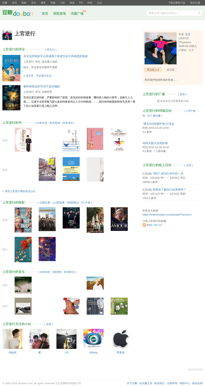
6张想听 (57, 271)
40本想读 (54, 122)
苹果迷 (121, 352)
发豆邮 (171, 69)
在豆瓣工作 (145, 383)
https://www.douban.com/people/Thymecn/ (167, 214)
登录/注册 (195, 2)
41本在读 (41, 122)
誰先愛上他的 (49, 61)
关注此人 (152, 69)
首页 (45, 13)
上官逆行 (28, 61)
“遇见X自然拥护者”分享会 (158, 123)
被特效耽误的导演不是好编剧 (41, 86)
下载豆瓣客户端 (176, 2)
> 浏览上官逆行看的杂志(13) (18, 191)
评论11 (51, 49)
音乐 (33, 2)
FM (81, 2)
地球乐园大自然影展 (155, 143)
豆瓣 (4, 2)
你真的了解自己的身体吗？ (169, 189)
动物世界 (47, 91)
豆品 (99, 2)
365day (93, 352)
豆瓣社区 (20, 13)
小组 (62, 2)
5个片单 (85, 202)
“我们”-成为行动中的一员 (168, 173)
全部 (48, 324)
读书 (14, 2)
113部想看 (58, 202)
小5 (66, 352)
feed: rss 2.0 (154, 224)
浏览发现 (60, 13)
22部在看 (45, 202)
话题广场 (77, 13)
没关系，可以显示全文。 (40, 75)
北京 (187, 34)
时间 (89, 2)
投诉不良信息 (195, 369)
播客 (43, 2)
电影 (24, 2)
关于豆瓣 (132, 383)
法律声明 (172, 383)
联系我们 (159, 383)
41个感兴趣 (154, 115)
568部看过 (73, 202)
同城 (52, 2)
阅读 (72, 2)
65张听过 (69, 271)
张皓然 (12, 352)
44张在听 (45, 271)
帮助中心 (185, 383)
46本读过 (67, 122)
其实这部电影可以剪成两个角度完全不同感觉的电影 (55, 56)
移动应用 (197, 383)
